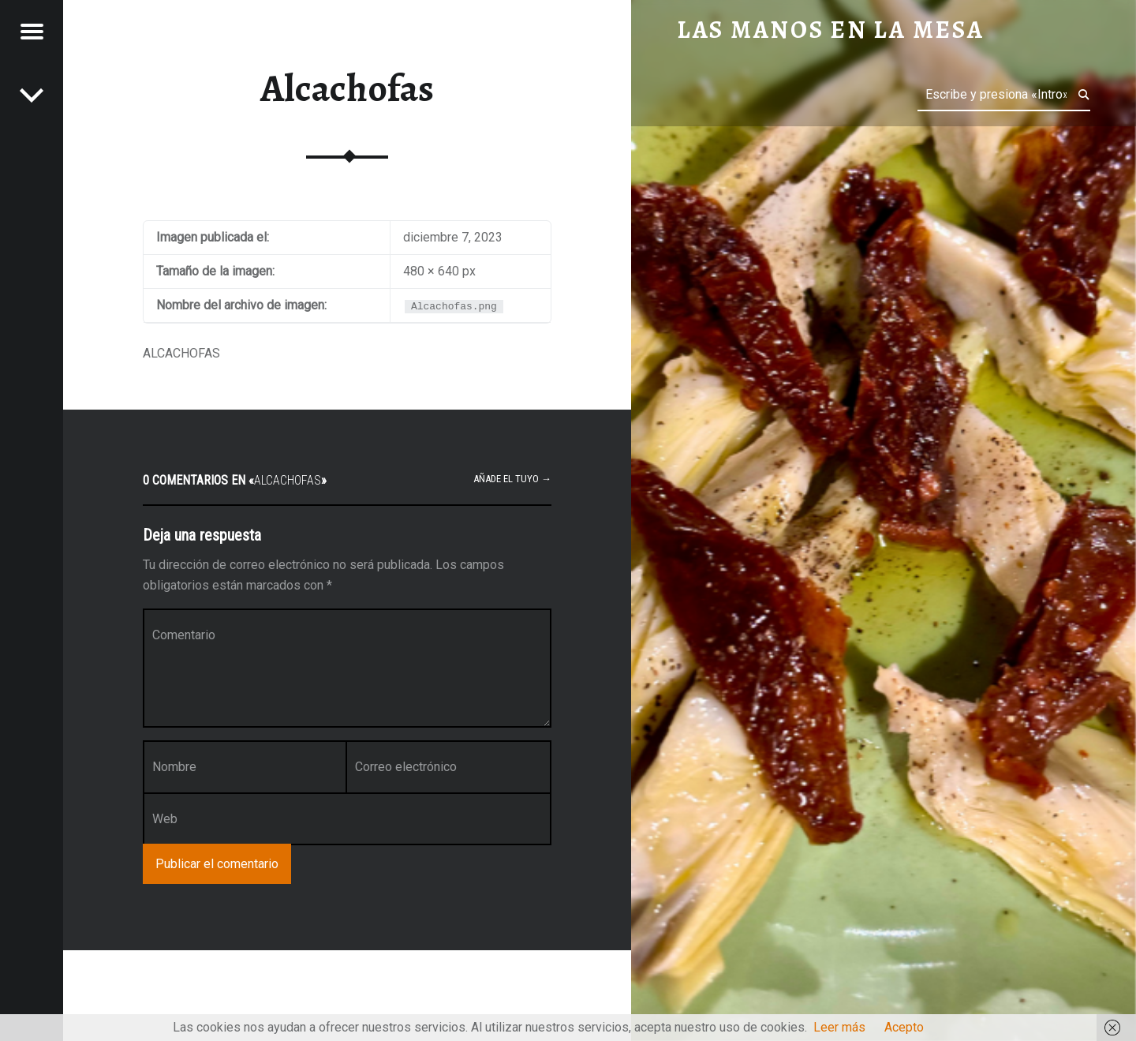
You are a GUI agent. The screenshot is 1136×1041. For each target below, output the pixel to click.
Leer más (839, 1027)
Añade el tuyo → (512, 479)
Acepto (904, 1027)
